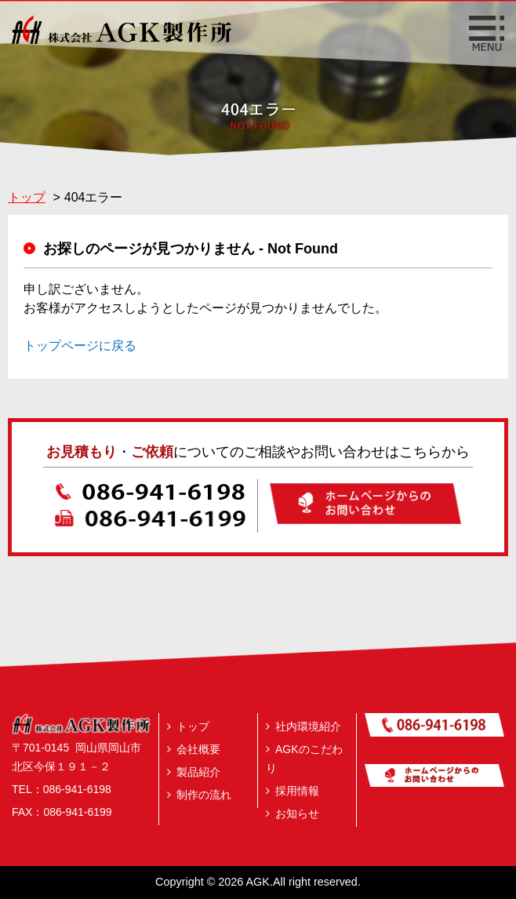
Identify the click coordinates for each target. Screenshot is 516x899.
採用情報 (292, 790)
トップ (188, 726)
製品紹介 (193, 772)
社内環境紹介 (303, 726)
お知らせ (292, 813)
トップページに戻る (80, 345)
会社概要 (193, 749)
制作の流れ (199, 794)
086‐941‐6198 (77, 789)
